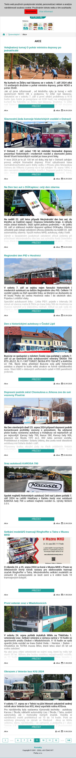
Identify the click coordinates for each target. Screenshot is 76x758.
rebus (56, 110)
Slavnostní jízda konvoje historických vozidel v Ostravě (37, 118)
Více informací (46, 11)
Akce (6, 110)
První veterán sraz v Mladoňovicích (25, 603)
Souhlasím (31, 11)
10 (43, 740)
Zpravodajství (14, 34)
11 (50, 740)
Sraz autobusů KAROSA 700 (21, 463)
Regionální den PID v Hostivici (22, 255)
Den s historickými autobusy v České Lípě (29, 323)
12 (56, 740)
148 (68, 740)
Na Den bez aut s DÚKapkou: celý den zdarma (31, 187)
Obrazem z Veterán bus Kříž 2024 (24, 671)
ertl (57, 731)
